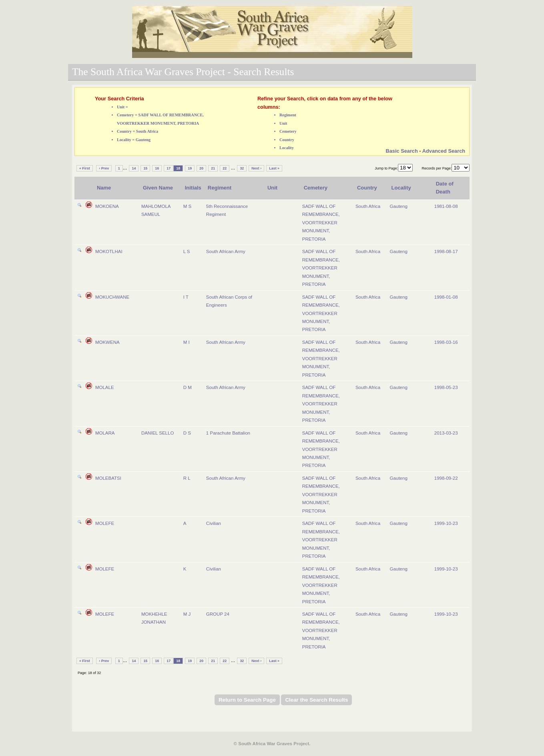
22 (225, 168)
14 (134, 168)
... (125, 168)
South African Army (225, 251)
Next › (256, 168)
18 (178, 168)
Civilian (213, 523)
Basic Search (401, 151)
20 (201, 168)
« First (84, 168)
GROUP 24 (217, 614)
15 (145, 168)
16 (157, 168)
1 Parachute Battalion (228, 433)
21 (213, 168)
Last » (274, 168)
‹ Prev (104, 168)
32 (242, 168)
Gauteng (398, 206)
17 (169, 168)
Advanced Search (443, 151)
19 (190, 168)
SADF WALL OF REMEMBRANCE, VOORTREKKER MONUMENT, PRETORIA (321, 222)
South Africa (367, 206)
